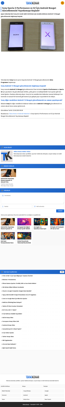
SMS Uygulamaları (6, 340)
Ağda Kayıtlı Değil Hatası (8, 348)
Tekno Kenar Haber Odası (22, 151)
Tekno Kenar (13, 113)
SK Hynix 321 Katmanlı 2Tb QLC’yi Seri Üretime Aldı (57, 228)
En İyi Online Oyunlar (7, 333)
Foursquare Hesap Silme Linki (10, 321)
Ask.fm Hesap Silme (7, 317)
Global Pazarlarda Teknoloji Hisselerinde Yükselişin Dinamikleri (24, 242)
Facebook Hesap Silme (8, 325)
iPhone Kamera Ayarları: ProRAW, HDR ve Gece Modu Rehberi (18, 283)
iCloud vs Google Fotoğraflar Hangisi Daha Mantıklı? (16, 291)
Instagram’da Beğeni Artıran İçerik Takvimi (23, 227)
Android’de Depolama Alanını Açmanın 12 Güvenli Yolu (7, 180)
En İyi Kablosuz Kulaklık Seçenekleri (11, 314)
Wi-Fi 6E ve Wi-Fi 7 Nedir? (9, 310)
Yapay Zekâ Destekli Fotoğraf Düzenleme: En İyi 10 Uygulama (18, 295)
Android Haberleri (24, 113)
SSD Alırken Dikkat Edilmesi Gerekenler (12, 287)
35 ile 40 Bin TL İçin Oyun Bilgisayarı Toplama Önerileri (17, 276)
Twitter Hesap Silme (7, 336)
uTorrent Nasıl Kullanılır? (8, 344)
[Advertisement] (32, 65)
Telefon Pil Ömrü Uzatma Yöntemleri (12, 306)
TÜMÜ (62, 272)
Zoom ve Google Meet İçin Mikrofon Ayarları (14, 298)
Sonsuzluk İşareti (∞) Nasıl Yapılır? (11, 329)
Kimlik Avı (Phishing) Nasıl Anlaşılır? (11, 302)
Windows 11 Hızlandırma (8, 279)
